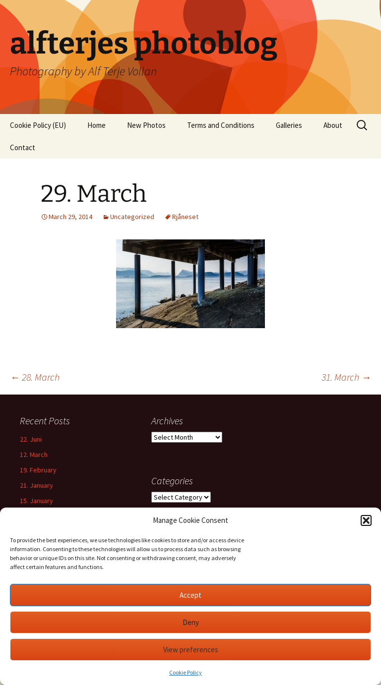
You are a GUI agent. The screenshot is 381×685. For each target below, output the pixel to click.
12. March (34, 454)
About (332, 125)
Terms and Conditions (220, 125)
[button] (366, 520)
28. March (35, 377)
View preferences (190, 649)
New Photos (146, 125)
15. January (36, 500)
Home (96, 125)
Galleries (289, 125)
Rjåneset (185, 216)
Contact (22, 147)
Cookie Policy (185, 672)
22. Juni (31, 439)
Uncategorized (132, 216)
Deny (191, 622)
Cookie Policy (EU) (38, 125)
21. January (36, 485)
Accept (190, 595)
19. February (38, 469)
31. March (346, 377)
